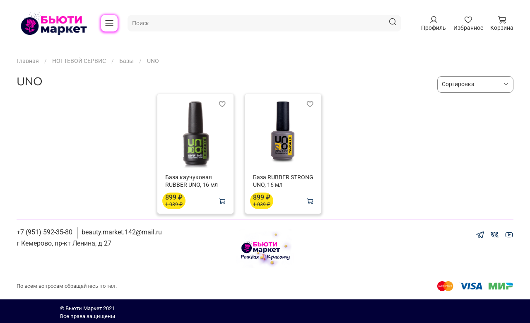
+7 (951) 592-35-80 (44, 232)
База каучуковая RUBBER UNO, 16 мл (191, 181)
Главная (28, 61)
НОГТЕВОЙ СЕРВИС (79, 61)
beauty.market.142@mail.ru (122, 232)
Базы (126, 61)
